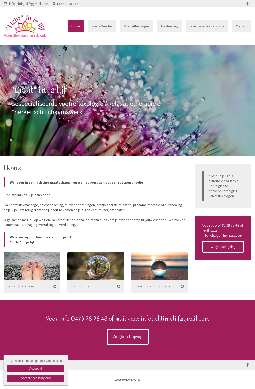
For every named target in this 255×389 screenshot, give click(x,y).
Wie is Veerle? (102, 26)
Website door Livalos (127, 379)
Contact (242, 26)
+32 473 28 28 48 (66, 3)
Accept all (35, 368)
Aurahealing (169, 26)
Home (75, 26)
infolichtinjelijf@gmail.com (26, 3)
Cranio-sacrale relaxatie (206, 26)
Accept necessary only (36, 378)
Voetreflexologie (136, 26)
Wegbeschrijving (223, 246)
